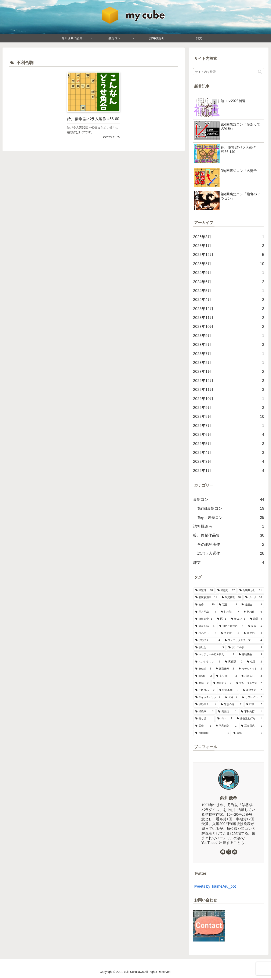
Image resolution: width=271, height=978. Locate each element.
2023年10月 (228, 326)
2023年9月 (228, 335)
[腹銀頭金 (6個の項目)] (204, 619)
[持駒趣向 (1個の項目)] (212, 733)
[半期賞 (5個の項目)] (230, 633)
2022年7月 (228, 425)
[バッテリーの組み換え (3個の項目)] (215, 654)
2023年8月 (228, 344)
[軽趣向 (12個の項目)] (226, 590)
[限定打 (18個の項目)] (204, 590)
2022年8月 (228, 416)
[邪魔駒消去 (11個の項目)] (206, 597)
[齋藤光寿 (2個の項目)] (225, 669)
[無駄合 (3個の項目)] (210, 647)
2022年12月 (228, 380)
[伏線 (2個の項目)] (231, 697)
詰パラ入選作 (230, 553)
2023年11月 (228, 317)
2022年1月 (228, 470)
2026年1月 (228, 245)
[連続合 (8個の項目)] (252, 605)
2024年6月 (228, 281)
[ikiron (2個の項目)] (204, 676)
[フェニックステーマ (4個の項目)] (243, 640)
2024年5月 (228, 290)
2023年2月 (228, 362)
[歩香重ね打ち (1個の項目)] (249, 719)
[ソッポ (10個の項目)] (253, 597)
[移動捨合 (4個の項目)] (208, 640)
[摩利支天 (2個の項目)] (222, 683)
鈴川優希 (228, 798)
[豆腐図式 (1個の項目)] (251, 726)
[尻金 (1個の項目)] (203, 726)
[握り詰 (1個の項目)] (204, 719)
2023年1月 (228, 371)
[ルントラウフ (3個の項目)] (208, 662)
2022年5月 (228, 443)
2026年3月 (228, 236)
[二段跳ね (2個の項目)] (205, 690)
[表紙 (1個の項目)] (248, 733)
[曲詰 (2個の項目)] (202, 683)
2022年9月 (228, 407)
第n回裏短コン (230, 508)
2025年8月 (228, 263)
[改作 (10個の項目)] (205, 605)
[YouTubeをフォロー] (234, 852)
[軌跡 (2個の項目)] (254, 662)
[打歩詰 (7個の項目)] (230, 612)
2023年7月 (228, 353)
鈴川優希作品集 (228, 535)
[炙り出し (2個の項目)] (226, 676)
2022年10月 (228, 398)
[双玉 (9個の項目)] (228, 605)
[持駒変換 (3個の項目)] (250, 654)
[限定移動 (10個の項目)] (231, 597)
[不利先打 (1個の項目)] (251, 712)
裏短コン (228, 499)
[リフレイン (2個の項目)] (252, 697)
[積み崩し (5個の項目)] (206, 633)
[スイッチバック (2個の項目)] (208, 697)
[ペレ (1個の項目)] (225, 719)
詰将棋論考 (228, 526)
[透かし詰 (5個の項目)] (205, 626)
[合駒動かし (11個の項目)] (251, 590)
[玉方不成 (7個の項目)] (206, 612)
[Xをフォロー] (228, 852)
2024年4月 (228, 299)
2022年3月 (228, 461)
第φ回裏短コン (230, 517)
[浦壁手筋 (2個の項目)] (252, 690)
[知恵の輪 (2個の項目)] (231, 704)
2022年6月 (228, 434)
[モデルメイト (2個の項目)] (250, 669)
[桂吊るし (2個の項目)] (252, 676)
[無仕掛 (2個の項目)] (203, 669)
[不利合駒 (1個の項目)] (226, 726)
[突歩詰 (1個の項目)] (227, 712)
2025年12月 (228, 254)
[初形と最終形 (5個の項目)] (231, 626)
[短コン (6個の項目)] (238, 619)
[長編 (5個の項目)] (255, 626)
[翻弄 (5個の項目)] (256, 619)
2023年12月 (228, 308)
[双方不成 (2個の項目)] (228, 690)
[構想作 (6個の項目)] (253, 612)
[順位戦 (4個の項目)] (253, 633)
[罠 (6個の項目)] (221, 619)
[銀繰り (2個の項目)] (205, 712)
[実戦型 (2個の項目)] (233, 662)
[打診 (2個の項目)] (254, 704)
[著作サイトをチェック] (222, 852)
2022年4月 (228, 452)
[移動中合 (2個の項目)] (206, 704)
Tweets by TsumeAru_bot (214, 886)
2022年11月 (228, 389)
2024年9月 (228, 272)
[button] (260, 71)
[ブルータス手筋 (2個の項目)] (249, 683)
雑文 (228, 562)
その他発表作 (230, 544)
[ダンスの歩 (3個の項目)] (245, 647)
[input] (228, 71)
